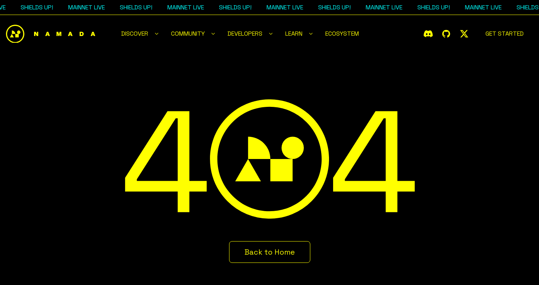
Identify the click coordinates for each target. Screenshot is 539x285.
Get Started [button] (504, 34)
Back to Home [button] (269, 252)
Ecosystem (342, 34)
